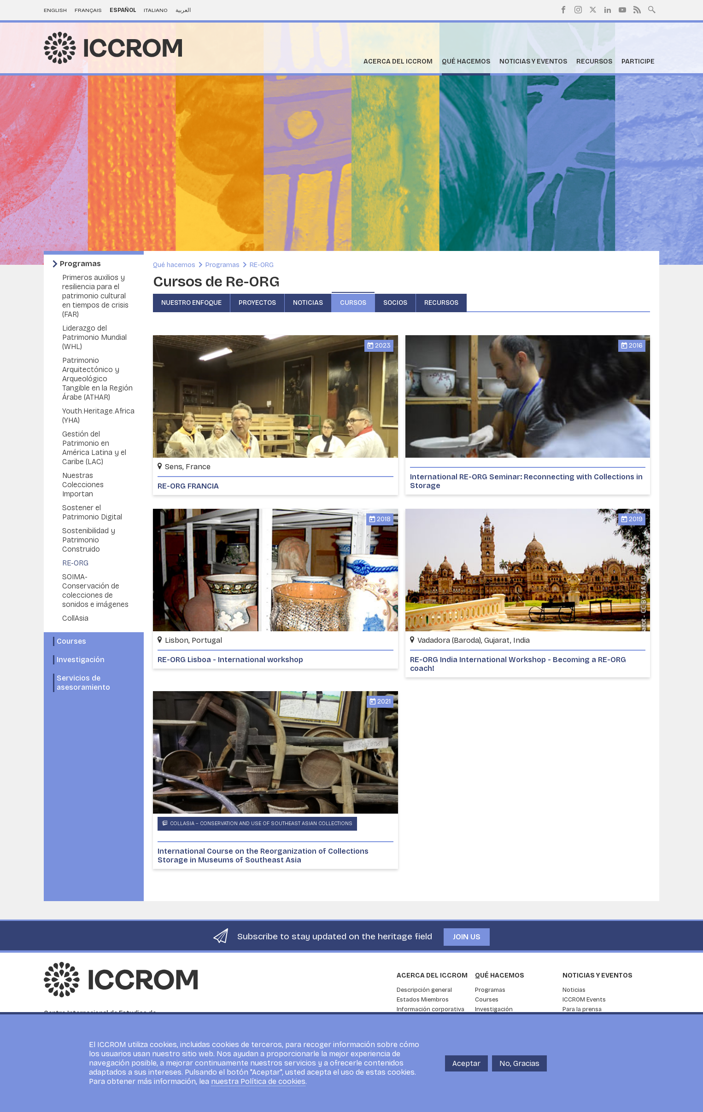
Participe (638, 61)
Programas (80, 263)
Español (123, 10)
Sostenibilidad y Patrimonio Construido (88, 539)
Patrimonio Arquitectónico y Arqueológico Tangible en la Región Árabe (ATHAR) (97, 379)
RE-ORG (75, 563)
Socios (395, 303)
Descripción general (424, 990)
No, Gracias (519, 1063)
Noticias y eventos (533, 61)
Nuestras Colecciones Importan (83, 484)
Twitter (593, 9)
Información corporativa (430, 1009)
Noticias (308, 303)
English (55, 10)
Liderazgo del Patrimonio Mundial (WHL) (94, 337)
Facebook (563, 9)
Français (88, 10)
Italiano (156, 10)
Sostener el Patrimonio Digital (92, 512)
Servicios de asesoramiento (83, 683)
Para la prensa (582, 1009)
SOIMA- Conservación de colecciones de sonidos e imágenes (95, 590)
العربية (183, 10)
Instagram (578, 9)
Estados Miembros (423, 999)
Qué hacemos (466, 61)
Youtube (622, 9)
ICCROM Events (584, 999)
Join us (466, 936)
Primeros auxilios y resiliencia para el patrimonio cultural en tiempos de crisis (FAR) (95, 296)
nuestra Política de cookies (258, 1081)
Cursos (353, 303)
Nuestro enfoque (191, 303)
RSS (637, 9)
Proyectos (257, 303)
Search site (652, 8)
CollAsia (75, 618)
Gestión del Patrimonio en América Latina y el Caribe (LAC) (94, 448)
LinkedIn (607, 9)
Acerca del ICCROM (398, 61)
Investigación (81, 659)
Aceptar (466, 1063)
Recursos (594, 61)
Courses (71, 641)
